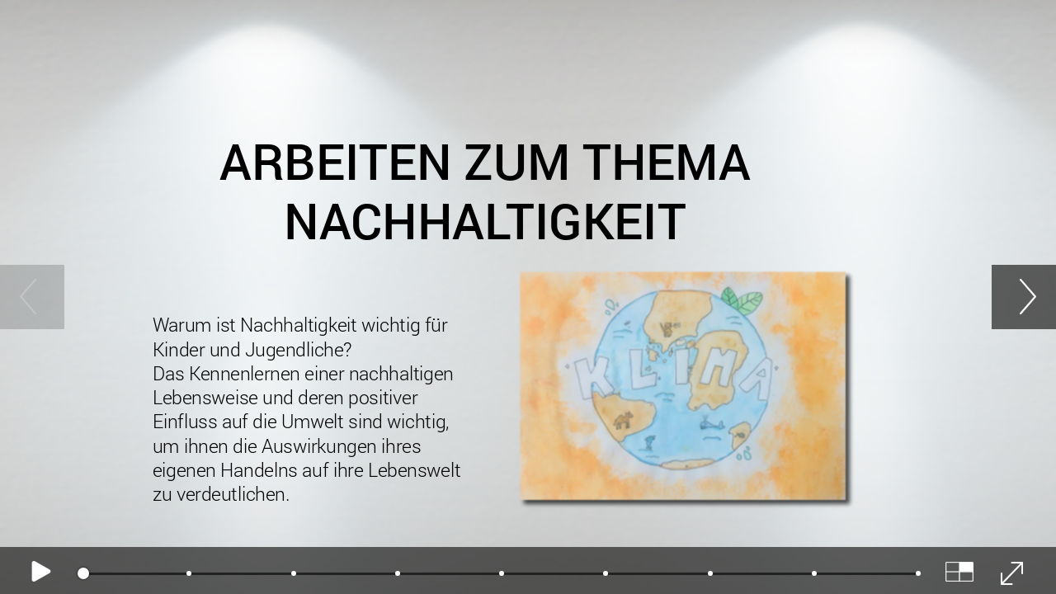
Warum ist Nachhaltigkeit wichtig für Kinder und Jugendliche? (318, 410)
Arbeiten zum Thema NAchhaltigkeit (484, 191)
